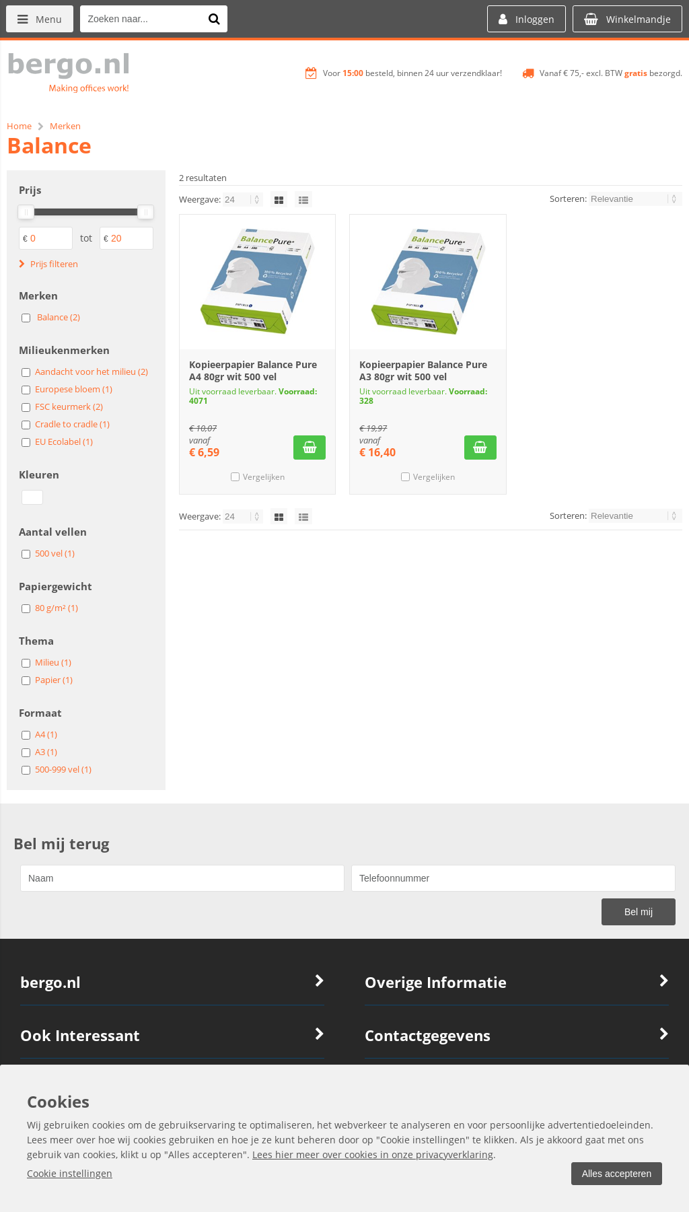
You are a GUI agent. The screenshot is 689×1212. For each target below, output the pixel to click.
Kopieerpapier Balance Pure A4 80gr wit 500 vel (253, 370)
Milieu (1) (53, 662)
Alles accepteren (616, 1173)
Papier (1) (54, 680)
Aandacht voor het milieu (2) (91, 371)
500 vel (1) (55, 553)
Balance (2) (58, 317)
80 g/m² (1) (56, 608)
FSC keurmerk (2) (69, 406)
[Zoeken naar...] (214, 18)
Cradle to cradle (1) (72, 424)
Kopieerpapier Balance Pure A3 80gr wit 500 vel (423, 370)
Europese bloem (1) (73, 389)
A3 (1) (46, 752)
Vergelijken (264, 477)
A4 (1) (46, 734)
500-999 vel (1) (63, 769)
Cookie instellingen (69, 1173)
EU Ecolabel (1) (64, 441)
